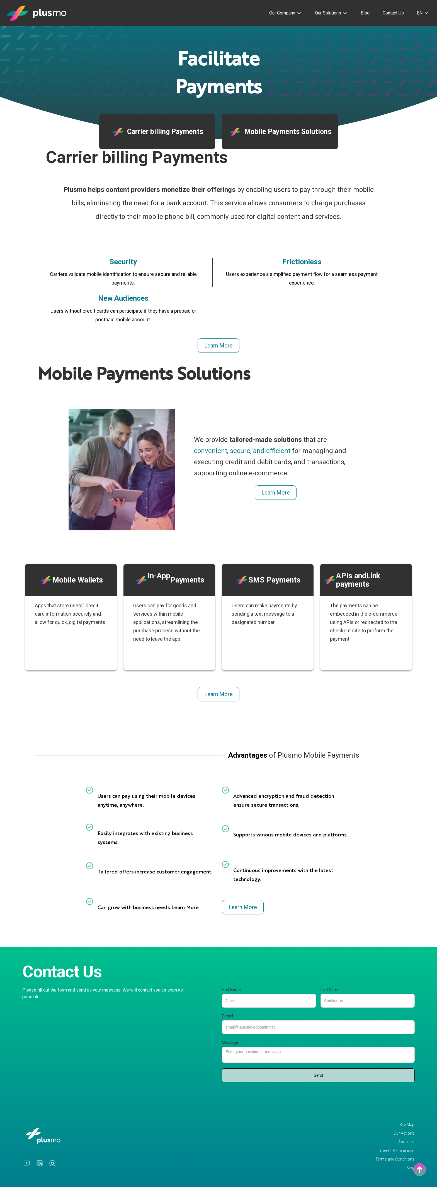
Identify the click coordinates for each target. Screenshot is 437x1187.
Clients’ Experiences (397, 1151)
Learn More (218, 345)
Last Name (330, 989)
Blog (365, 13)
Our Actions (404, 1133)
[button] (285, 13)
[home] (37, 13)
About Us (406, 1142)
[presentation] (264, 1096)
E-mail (227, 1016)
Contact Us (393, 13)
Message (230, 1042)
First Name (231, 989)
